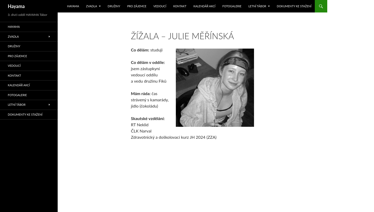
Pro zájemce (136, 6)
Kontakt (179, 6)
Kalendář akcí (204, 6)
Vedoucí (159, 6)
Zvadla (91, 6)
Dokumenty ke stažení (294, 6)
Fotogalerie (231, 6)
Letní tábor (257, 6)
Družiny (114, 6)
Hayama (16, 6)
